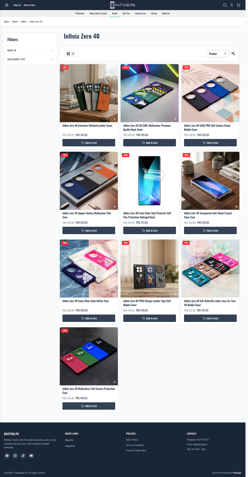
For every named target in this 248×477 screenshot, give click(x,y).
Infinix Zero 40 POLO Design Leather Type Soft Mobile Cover (147, 303)
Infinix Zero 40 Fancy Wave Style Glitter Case (85, 301)
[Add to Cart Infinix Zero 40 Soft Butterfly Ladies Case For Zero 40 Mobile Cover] (210, 318)
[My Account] (232, 5)
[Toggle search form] (225, 5)
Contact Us (70, 446)
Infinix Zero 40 (36, 21)
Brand (114, 13)
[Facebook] (7, 456)
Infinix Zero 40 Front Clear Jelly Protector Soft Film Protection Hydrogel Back (147, 215)
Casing (154, 13)
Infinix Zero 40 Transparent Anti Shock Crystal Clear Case (208, 215)
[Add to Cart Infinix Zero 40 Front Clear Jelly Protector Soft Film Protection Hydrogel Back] (149, 230)
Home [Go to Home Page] (6, 21)
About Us (69, 440)
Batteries (166, 13)
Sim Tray (126, 13)
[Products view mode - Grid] (68, 54)
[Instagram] (15, 456)
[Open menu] (6, 5)
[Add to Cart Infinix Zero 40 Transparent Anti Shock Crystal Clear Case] (210, 230)
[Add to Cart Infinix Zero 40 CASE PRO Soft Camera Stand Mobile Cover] (210, 142)
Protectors (80, 13)
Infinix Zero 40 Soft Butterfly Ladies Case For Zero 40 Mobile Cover (210, 303)
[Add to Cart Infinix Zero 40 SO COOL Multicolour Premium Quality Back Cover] (149, 142)
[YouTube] (31, 456)
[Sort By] (218, 53)
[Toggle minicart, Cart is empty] (238, 5)
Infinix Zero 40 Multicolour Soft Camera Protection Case (88, 391)
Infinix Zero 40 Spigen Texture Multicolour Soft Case (86, 215)
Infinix (23, 21)
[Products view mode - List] (73, 54)
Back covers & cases (98, 13)
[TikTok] (23, 456)
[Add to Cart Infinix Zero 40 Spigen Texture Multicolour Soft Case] (88, 230)
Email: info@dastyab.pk (197, 444)
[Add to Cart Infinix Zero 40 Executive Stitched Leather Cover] (88, 142)
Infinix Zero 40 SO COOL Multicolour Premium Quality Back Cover (147, 128)
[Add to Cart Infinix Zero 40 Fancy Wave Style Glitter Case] (88, 318)
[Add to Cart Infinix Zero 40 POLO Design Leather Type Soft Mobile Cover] (149, 318)
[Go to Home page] (122, 5)
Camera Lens (140, 13)
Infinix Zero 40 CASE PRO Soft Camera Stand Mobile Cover (207, 128)
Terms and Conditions (135, 445)
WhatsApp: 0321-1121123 (198, 439)
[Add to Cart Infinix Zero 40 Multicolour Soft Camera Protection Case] (88, 406)
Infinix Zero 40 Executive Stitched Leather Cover (87, 126)
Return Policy (131, 439)
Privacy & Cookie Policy (136, 450)
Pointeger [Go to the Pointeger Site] (237, 472)
